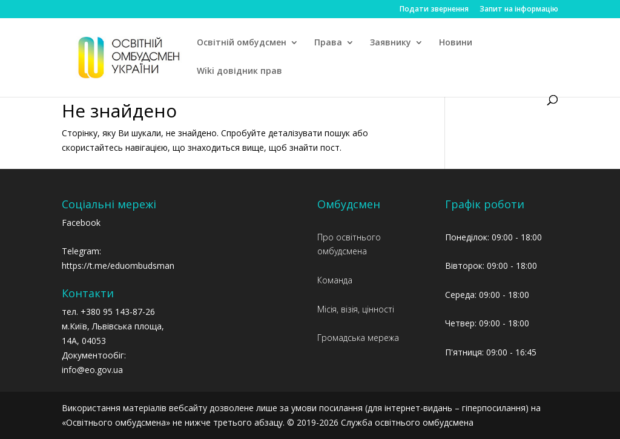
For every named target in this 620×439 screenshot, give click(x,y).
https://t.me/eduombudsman (118, 265)
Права (328, 43)
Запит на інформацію (519, 9)
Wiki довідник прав (239, 71)
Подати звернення (434, 9)
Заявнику (390, 43)
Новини (455, 43)
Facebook (81, 222)
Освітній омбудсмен (241, 43)
